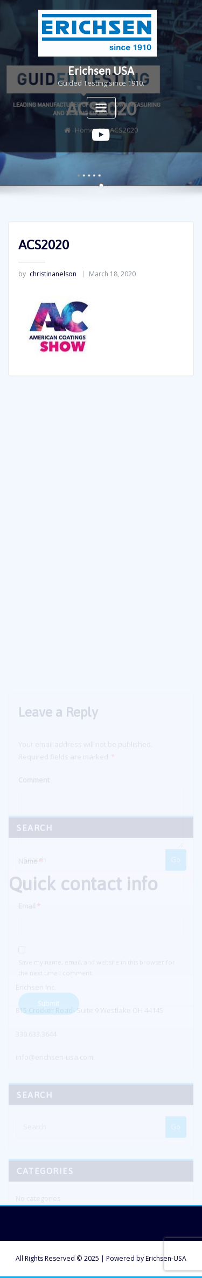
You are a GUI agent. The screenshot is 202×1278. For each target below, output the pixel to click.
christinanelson (47, 276)
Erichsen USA (101, 71)
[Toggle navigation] (101, 108)
